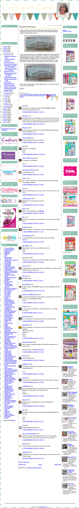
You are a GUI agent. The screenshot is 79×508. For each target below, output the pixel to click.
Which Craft (8, 414)
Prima (6, 364)
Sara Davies (8, 368)
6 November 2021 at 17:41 (32, 338)
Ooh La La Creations (11, 347)
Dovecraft (8, 296)
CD (6, 256)
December (7, 53)
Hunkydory (8, 316)
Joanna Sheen (9, 317)
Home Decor (8, 313)
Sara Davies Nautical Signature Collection (11, 370)
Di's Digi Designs (10, 289)
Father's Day (8, 304)
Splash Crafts (9, 391)
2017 (5, 112)
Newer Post (22, 464)
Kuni (23, 146)
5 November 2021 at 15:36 (33, 213)
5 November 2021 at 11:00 (33, 174)
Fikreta (24, 355)
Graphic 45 (8, 309)
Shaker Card (8, 376)
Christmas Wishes (9, 59)
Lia (23, 188)
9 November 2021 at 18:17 (32, 429)
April (6, 101)
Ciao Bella (8, 265)
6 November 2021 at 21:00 (33, 360)
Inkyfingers (25, 325)
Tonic (6, 404)
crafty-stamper (26, 198)
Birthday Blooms (9, 83)
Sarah (24, 377)
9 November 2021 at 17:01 (33, 421)
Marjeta (24, 443)
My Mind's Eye (9, 337)
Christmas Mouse (70, 367)
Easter (6, 297)
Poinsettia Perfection (10, 64)
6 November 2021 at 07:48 (33, 290)
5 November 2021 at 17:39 (33, 241)
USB (6, 410)
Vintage (7, 412)
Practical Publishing (10, 363)
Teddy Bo (7, 399)
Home (40, 464)
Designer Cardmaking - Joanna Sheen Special (9, 285)
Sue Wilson (8, 396)
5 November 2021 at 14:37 (33, 205)
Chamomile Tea (71, 457)
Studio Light (8, 395)
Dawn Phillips (26, 137)
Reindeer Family (9, 71)
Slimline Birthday (9, 85)
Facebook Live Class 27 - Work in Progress (10, 74)
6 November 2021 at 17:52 (33, 352)
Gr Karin (24, 239)
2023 (5, 48)
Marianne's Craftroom (29, 170)
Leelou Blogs (43, 506)
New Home (8, 341)
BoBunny (7, 253)
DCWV (7, 280)
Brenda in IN (26, 316)
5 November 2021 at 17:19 (33, 231)
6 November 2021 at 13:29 (33, 321)
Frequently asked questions (10, 307)
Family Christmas (10, 303)
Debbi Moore (9, 281)
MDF (6, 324)
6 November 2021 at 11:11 (32, 312)
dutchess (25, 115)
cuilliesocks (25, 227)
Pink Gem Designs (10, 356)
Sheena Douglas (9, 377)
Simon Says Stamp (10, 379)
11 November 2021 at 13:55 (33, 448)
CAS (6, 254)
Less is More (9, 323)
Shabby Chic (8, 375)
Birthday (7, 252)
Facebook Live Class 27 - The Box (10, 69)
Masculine (8, 331)
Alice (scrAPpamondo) (29, 433)
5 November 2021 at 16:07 (33, 223)
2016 (5, 114)
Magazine (8, 327)
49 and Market (9, 248)
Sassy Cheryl (9, 372)
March (6, 103)
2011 (5, 122)
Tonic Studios (9, 407)
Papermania (8, 353)
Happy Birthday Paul (10, 77)
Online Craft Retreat (11, 345)
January (7, 106)
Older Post (58, 464)
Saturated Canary (10, 373)
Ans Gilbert (26, 245)
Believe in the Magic (10, 87)
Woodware (8, 416)
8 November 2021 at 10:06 (33, 406)
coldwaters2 (26, 386)
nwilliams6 (25, 452)
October (7, 91)
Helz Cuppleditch (10, 312)
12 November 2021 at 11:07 (33, 458)
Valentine (7, 411)
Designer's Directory (11, 288)
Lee (23, 425)
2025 (5, 46)
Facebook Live (9, 300)
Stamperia (8, 392)
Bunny (24, 208)
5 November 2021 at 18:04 (33, 253)
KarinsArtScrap (27, 235)
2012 (5, 120)
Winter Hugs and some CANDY (72, 392)
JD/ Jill (24, 276)
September (7, 93)
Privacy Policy (67, 31)
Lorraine (24, 306)
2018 (5, 111)
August (6, 95)
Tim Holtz (7, 403)
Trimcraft (7, 408)
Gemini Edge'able (44, 94)
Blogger (13, 420)
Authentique (8, 250)
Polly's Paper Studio (11, 360)
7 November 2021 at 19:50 (33, 396)
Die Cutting (8, 291)
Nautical (7, 339)
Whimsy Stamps (9, 415)
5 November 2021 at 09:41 (33, 134)
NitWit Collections (10, 343)
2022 (5, 49)
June (6, 98)
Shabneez (25, 127)
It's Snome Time (9, 62)
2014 (5, 117)
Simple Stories (9, 380)
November (7, 54)
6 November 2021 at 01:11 (32, 280)
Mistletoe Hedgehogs (71, 405)
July (5, 96)
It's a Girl (69, 379)
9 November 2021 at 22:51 (33, 440)
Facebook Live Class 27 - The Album (10, 66)
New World (7, 82)
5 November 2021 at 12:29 (33, 184)
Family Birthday (9, 301)
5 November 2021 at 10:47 (33, 166)
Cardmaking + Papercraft (9, 258)
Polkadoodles (9, 359)
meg (23, 105)
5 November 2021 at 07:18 (33, 112)
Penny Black (8, 355)
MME (6, 325)
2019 (5, 109)
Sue (23, 217)
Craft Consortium (10, 268)
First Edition (8, 305)
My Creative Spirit (10, 336)
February (7, 104)
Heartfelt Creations (10, 311)
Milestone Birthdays (11, 332)
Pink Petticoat (9, 357)
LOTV (6, 321)
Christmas (8, 264)
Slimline (22, 96)
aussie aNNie (26, 284)
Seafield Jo (25, 364)
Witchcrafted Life (27, 342)
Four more (7, 60)
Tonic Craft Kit (9, 405)
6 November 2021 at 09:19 (33, 302)
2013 (5, 119)
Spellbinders (8, 387)
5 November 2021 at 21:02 (33, 262)
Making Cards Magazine (9, 329)
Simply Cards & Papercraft (9, 382)
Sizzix (6, 384)
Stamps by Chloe (10, 393)
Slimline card (8, 385)
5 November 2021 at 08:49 (33, 124)
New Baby (8, 340)
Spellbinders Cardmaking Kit (9, 389)
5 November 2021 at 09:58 (33, 154)
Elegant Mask (8, 90)
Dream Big (70, 483)
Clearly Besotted (10, 266)
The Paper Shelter (10, 401)
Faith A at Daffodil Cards (30, 294)
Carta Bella (8, 262)
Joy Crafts (8, 319)
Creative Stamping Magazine (10, 278)
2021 (5, 51)
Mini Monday (9, 333)
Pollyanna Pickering (10, 361)
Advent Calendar (10, 249)
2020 (5, 107)
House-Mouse (9, 315)
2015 (5, 116)
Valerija (24, 399)
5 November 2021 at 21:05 (33, 272)
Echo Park (8, 299)
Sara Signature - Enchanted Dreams (47, 95)
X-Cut (6, 418)
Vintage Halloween (70, 445)
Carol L (24, 178)
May (6, 99)
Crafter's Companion (11, 270)
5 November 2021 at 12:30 (33, 194)
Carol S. (24, 266)
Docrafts (7, 295)
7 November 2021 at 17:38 (33, 382)
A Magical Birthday (10, 88)
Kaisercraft (8, 320)
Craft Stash (8, 269)
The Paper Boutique (10, 400)
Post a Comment (24, 462)
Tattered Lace (9, 397)
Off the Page (8, 344)
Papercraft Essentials (8, 351)
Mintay (7, 335)
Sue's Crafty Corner (28, 158)
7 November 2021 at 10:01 (33, 373)
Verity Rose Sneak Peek (71, 432)
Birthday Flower (71, 417)
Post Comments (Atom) (34, 467)
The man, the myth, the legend (71, 471)
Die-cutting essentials (8, 293)
